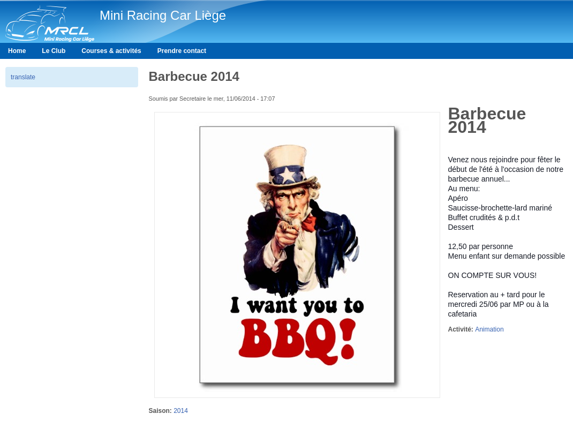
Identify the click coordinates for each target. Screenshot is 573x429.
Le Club (53, 51)
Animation (489, 329)
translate (23, 77)
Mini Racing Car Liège (163, 15)
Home (17, 51)
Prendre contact (181, 51)
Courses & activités (111, 51)
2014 (181, 411)
